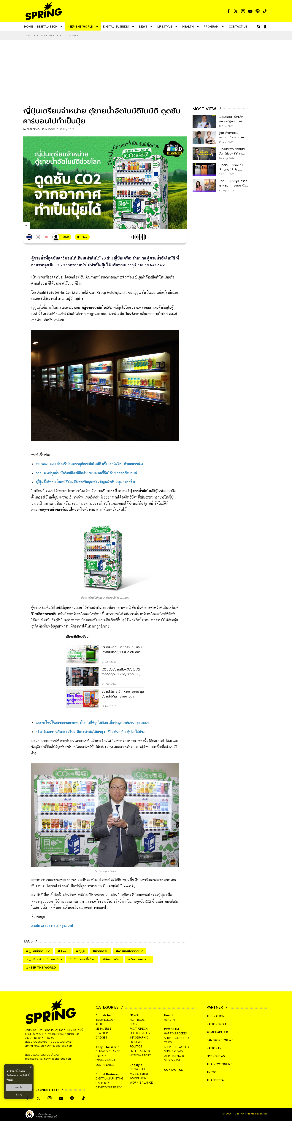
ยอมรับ (19, 1087)
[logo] (43, 11)
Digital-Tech (104, 1015)
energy (101, 1056)
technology (105, 1020)
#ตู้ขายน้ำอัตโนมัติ (38, 951)
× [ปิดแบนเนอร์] (30, 1067)
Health (169, 1015)
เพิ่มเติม (10, 1079)
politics (136, 1046)
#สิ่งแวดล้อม (112, 959)
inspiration (138, 1078)
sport (134, 1024)
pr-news (136, 1042)
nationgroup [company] (217, 1024)
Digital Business (107, 1074)
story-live (172, 1060)
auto (100, 1024)
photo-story (140, 1033)
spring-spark (174, 1051)
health (169, 1020)
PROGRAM (171, 1029)
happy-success (175, 1033)
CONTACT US (173, 1070)
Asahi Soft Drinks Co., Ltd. (58, 292)
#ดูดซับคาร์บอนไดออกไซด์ (44, 959)
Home (28, 35)
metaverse (103, 1029)
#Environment (139, 959)
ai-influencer (174, 1056)
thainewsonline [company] (219, 1064)
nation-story (140, 1055)
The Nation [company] (215, 1016)
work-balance (141, 1083)
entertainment (141, 1051)
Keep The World (47, 35)
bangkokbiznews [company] (220, 1040)
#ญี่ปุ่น (80, 951)
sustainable (105, 1065)
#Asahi (63, 951)
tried (168, 1042)
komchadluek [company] (217, 1032)
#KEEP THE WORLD (41, 967)
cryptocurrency (109, 1087)
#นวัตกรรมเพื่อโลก (82, 959)
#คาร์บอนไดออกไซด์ (129, 951)
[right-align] (257, 26)
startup (102, 1033)
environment (105, 1060)
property (103, 1083)
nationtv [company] (214, 1048)
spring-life (138, 1069)
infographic (139, 1038)
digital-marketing (109, 1079)
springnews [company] (216, 1056)
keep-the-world (176, 1047)
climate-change (108, 1051)
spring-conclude (177, 1038)
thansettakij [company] (217, 1080)
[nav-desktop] (28, 26)
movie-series (139, 1074)
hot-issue (137, 1020)
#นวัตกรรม (100, 951)
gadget (101, 1038)
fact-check (139, 1029)
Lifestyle (136, 1065)
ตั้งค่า (19, 1094)
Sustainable (71, 35)
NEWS (134, 1015)
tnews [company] (212, 1072)
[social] (228, 11)
